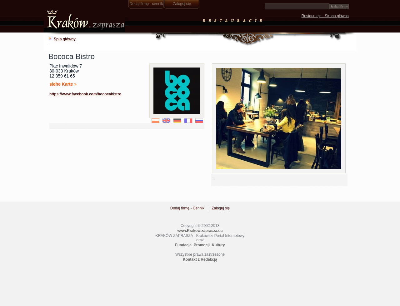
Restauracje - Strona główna (325, 16)
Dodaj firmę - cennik (146, 4)
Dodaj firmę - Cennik (187, 208)
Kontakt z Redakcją (200, 259)
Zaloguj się (182, 4)
